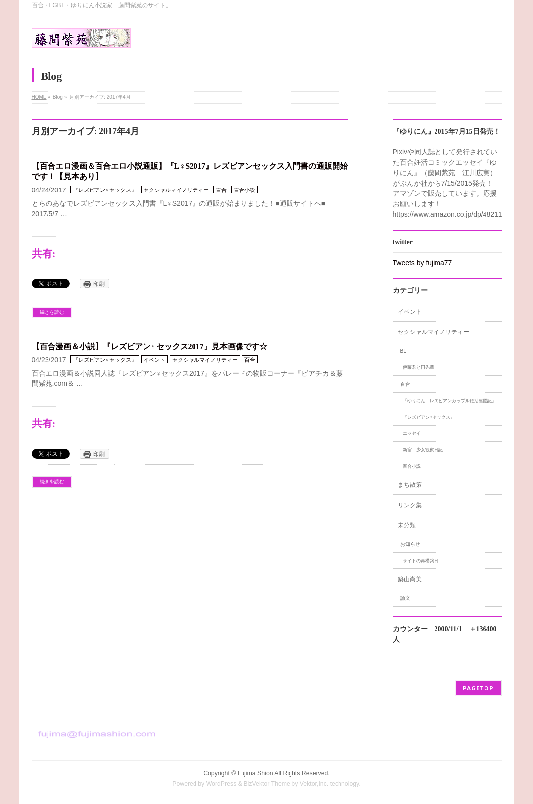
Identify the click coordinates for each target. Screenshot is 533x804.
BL (403, 351)
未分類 (407, 525)
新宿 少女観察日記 (423, 449)
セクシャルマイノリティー (176, 190)
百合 (221, 190)
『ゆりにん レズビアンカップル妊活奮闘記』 (449, 400)
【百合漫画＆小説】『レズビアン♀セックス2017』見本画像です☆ (149, 346)
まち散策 (410, 484)
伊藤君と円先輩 (418, 367)
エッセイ (412, 433)
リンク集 (410, 505)
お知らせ (410, 544)
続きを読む (52, 312)
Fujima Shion (255, 773)
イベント (154, 360)
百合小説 (244, 190)
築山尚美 (410, 579)
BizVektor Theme (266, 783)
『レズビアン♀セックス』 (105, 190)
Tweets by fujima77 (422, 263)
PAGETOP (478, 688)
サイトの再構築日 (420, 560)
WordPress (221, 783)
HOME (39, 97)
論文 (405, 598)
